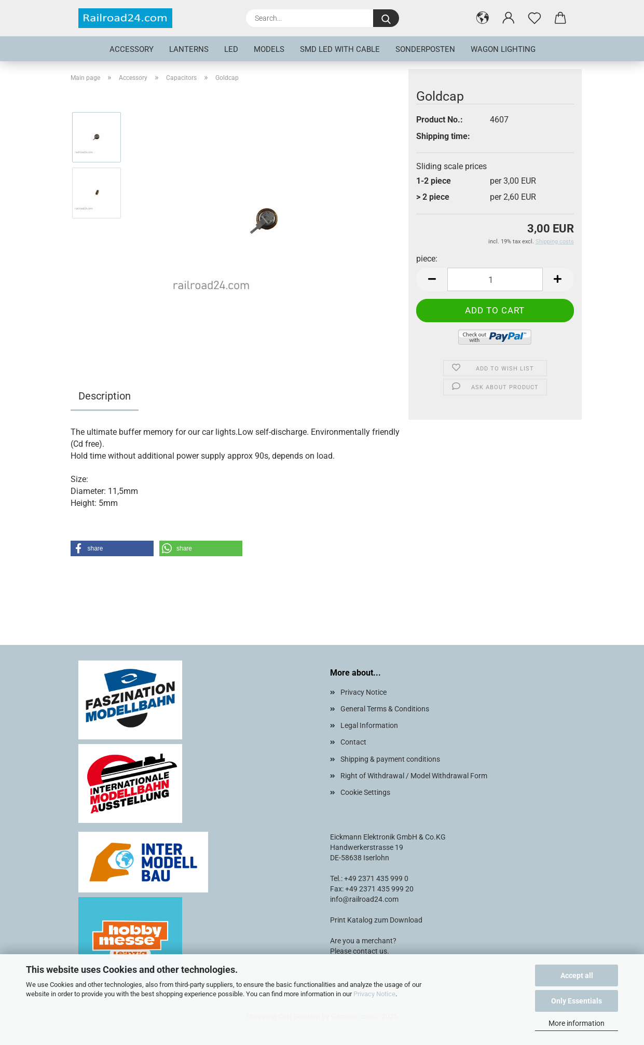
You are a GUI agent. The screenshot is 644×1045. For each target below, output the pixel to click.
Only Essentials (576, 1001)
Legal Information (369, 725)
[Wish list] (534, 18)
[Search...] (386, 18)
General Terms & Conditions (384, 709)
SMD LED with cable (340, 49)
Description (104, 396)
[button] (483, 18)
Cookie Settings (365, 792)
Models (269, 49)
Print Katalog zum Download (376, 920)
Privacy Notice (374, 994)
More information (577, 1023)
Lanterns (189, 49)
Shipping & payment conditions (390, 759)
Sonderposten (425, 49)
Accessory (131, 49)
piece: (426, 259)
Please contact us (358, 951)
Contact (353, 742)
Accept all (576, 975)
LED (231, 49)
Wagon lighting (503, 49)
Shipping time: (443, 136)
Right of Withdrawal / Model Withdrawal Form (413, 776)
